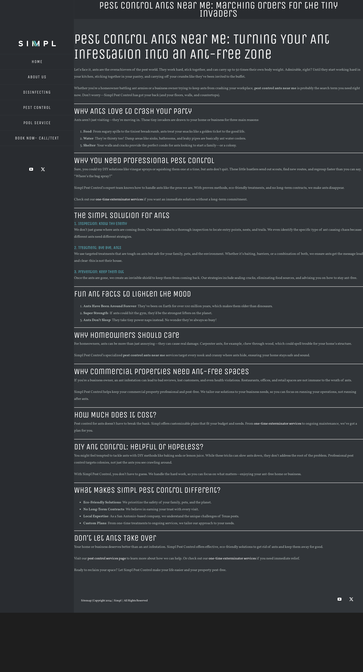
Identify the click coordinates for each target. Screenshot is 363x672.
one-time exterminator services (119, 199)
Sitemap (86, 601)
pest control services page (107, 558)
